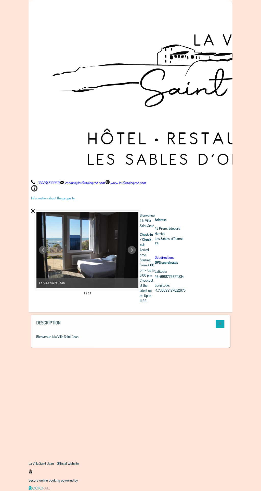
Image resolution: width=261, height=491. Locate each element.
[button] (220, 324)
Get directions (164, 257)
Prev (43, 250)
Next (132, 250)
